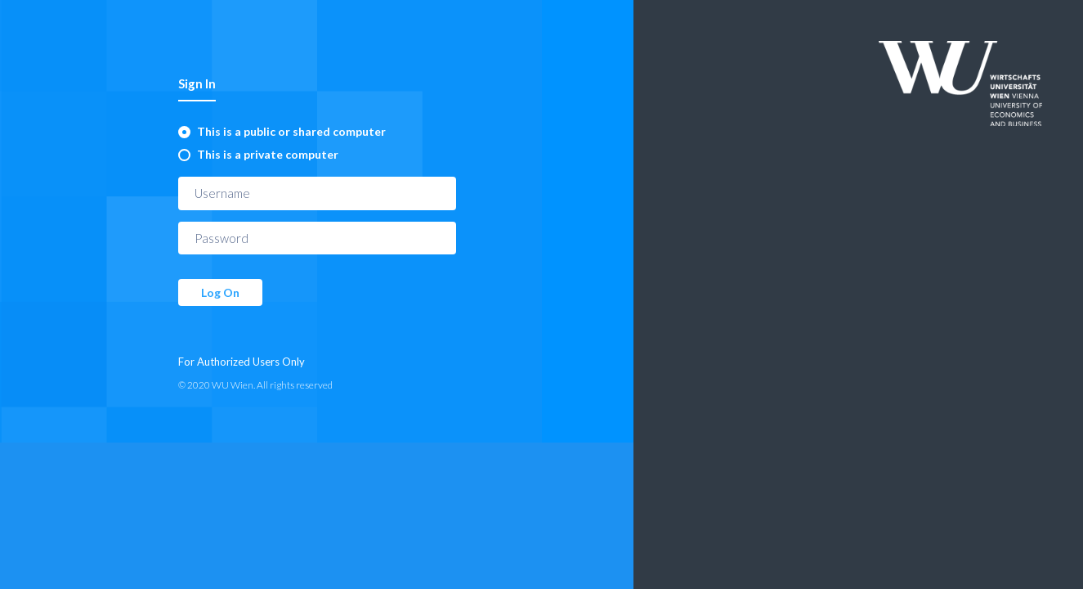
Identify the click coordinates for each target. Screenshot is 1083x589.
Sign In (197, 83)
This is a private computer (267, 154)
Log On (220, 292)
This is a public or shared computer (291, 131)
